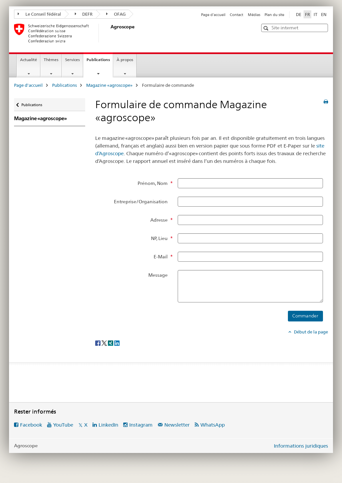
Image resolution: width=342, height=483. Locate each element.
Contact (236, 14)
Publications (100, 62)
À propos (125, 59)
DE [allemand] (298, 14)
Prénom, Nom (153, 183)
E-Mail (161, 256)
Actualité (28, 59)
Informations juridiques (301, 446)
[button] (266, 28)
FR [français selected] (307, 14)
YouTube (63, 425)
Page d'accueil (213, 14)
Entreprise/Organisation (141, 201)
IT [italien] (315, 14)
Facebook (31, 425)
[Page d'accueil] (109, 33)
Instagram (141, 425)
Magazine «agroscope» (109, 85)
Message (158, 275)
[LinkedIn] (117, 342)
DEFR (84, 14)
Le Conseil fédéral (39, 14)
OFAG (116, 14)
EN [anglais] (324, 14)
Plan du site (274, 14)
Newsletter (177, 425)
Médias (254, 14)
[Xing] (111, 342)
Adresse (159, 220)
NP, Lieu (159, 238)
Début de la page (310, 331)
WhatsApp (212, 425)
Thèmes (51, 59)
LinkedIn (108, 425)
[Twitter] (105, 342)
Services (72, 59)
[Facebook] (98, 342)
